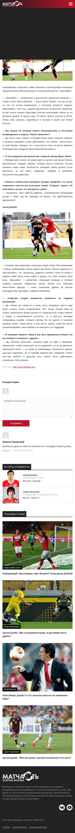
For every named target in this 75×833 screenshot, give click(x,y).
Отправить (16, 423)
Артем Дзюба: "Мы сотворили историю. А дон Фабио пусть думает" (34, 634)
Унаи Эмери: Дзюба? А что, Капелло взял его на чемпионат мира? (35, 697)
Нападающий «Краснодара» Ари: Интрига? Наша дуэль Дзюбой (37, 573)
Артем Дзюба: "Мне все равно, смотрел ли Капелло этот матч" (36, 757)
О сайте (6, 827)
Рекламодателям (38, 827)
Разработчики (19, 827)
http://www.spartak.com (24, 367)
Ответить (6, 450)
